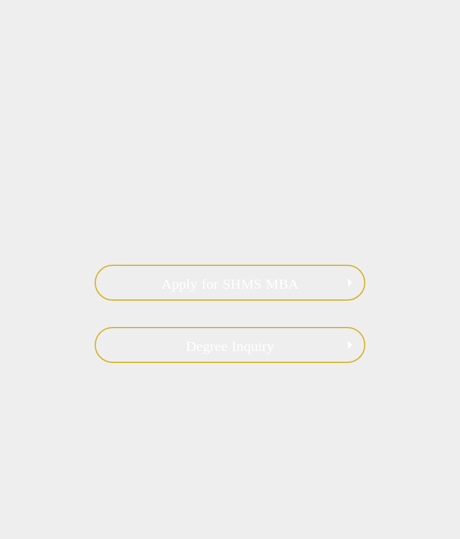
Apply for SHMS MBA (229, 284)
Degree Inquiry (230, 346)
